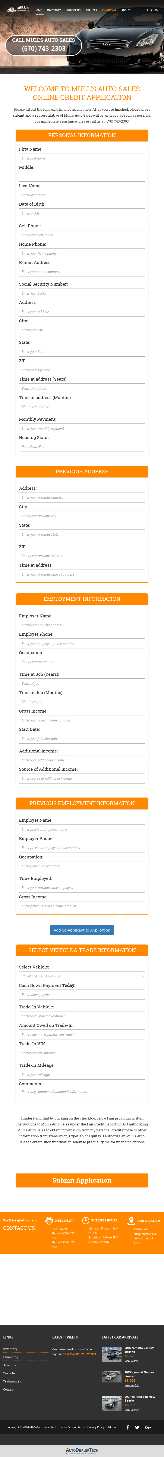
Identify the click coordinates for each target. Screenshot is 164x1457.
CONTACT (40, 14)
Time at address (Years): (43, 379)
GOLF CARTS (73, 10)
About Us (9, 1365)
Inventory (10, 1349)
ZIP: (22, 361)
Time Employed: (35, 878)
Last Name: (30, 186)
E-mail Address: (35, 262)
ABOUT (126, 10)
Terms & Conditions (72, 1427)
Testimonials (12, 1381)
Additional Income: (38, 751)
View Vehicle (132, 1360)
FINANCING (109, 10)
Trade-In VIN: (32, 1043)
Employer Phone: (36, 634)
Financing (10, 1357)
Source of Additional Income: (48, 769)
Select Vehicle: (34, 967)
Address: (28, 302)
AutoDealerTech (46, 1427)
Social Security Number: (43, 284)
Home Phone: (32, 244)
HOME (38, 10)
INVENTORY (54, 10)
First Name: (30, 149)
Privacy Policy (96, 1427)
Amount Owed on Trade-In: (46, 1025)
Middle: (26, 167)
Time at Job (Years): (39, 674)
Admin (111, 1427)
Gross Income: (33, 711)
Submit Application (82, 1180)
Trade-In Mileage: (36, 1065)
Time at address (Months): (45, 397)
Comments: (30, 1084)
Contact (8, 1389)
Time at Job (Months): (41, 692)
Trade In (9, 1373)
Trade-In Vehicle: (36, 1007)
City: (23, 321)
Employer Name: (35, 616)
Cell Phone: (30, 226)
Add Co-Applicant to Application (82, 930)
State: (24, 342)
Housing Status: (34, 437)
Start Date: (29, 729)
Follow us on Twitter (80, 1354)
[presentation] (48, 1158)
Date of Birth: (32, 204)
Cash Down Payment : (47, 985)
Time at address (35, 565)
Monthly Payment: (37, 419)
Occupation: (31, 652)
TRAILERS (91, 10)
